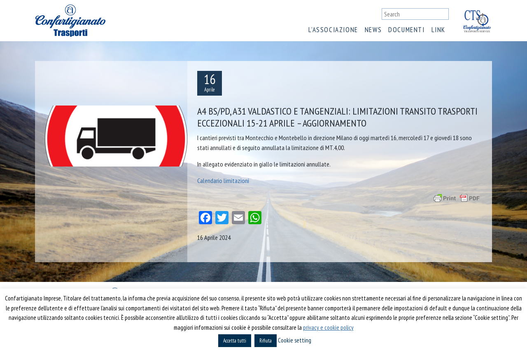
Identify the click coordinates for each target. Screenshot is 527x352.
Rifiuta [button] (265, 340)
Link (438, 29)
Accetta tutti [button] (234, 340)
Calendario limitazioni (223, 180)
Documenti (406, 29)
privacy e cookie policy (328, 327)
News (373, 29)
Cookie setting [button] (294, 340)
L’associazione (333, 29)
